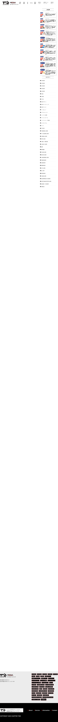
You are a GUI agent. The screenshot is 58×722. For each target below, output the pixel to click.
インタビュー (43, 109)
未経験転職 (43, 162)
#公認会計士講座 (35, 688)
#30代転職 (39, 674)
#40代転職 (45, 674)
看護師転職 (43, 165)
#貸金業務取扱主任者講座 (36, 697)
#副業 (41, 688)
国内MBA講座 (43, 154)
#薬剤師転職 (39, 695)
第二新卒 (43, 170)
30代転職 (43, 83)
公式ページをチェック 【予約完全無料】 (20, 112)
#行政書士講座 (46, 695)
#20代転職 (34, 674)
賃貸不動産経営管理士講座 (46, 181)
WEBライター (44, 107)
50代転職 (43, 88)
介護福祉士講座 (44, 136)
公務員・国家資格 (44, 141)
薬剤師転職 (43, 173)
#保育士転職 (42, 686)
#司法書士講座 (51, 688)
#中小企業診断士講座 (49, 684)
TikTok (42, 99)
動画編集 (43, 149)
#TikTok (42, 676)
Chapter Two (19, 586)
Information (46, 710)
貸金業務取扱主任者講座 (45, 178)
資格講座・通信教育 (45, 184)
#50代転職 (50, 674)
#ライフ (51, 682)
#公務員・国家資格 (49, 686)
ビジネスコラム (44, 123)
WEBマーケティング (45, 104)
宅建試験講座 (43, 160)
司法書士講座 (43, 152)
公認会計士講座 (44, 144)
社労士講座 (43, 168)
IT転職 (42, 96)
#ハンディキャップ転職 (36, 682)
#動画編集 (45, 688)
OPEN (31, 122)
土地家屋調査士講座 (45, 157)
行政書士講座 (43, 176)
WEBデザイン (44, 101)
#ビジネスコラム (45, 682)
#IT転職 (37, 676)
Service (37, 710)
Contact (54, 710)
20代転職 (43, 80)
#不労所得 (34, 684)
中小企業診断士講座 (45, 133)
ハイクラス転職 (44, 115)
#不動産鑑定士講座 (40, 684)
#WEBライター (44, 678)
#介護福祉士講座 (35, 686)
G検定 (42, 93)
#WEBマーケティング (36, 678)
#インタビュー (51, 678)
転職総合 (43, 186)
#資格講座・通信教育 (36, 699)
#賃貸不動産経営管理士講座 (48, 697)
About (31, 710)
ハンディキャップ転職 (45, 120)
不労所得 (43, 128)
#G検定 (33, 676)
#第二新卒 (34, 695)
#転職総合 (43, 699)
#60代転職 (55, 674)
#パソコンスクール (51, 680)
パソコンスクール (44, 117)
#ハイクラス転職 (43, 680)
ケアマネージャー (44, 112)
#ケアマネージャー (35, 680)
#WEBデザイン (48, 676)
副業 (42, 146)
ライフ (42, 125)
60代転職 (43, 91)
